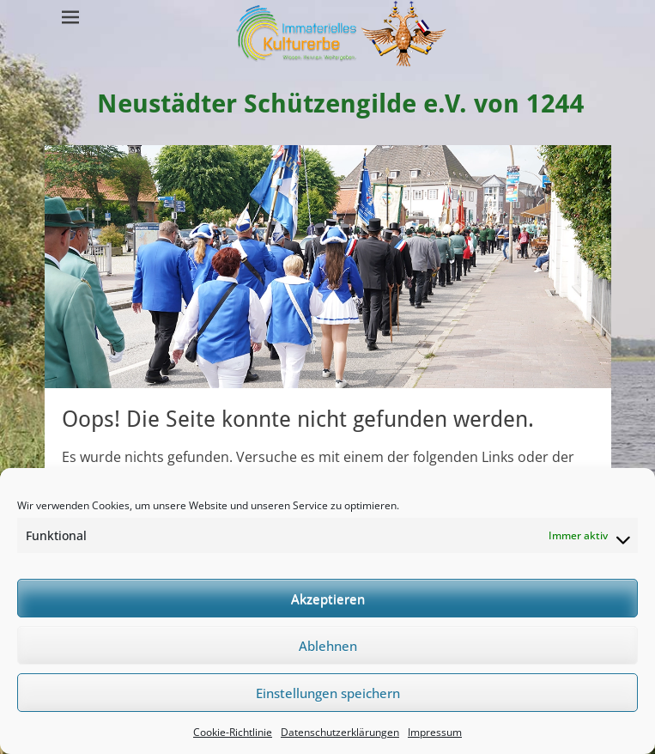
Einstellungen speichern (328, 693)
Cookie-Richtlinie (232, 732)
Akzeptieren (328, 598)
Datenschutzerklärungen (340, 732)
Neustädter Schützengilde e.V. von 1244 (341, 103)
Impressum (435, 732)
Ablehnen (328, 645)
